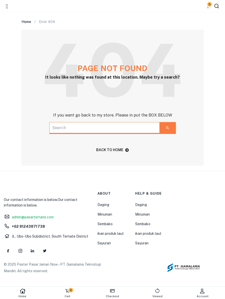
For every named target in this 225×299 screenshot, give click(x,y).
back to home (112, 150)
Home (22, 293)
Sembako (105, 224)
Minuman (104, 214)
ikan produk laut (110, 234)
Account (202, 293)
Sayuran (104, 243)
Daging (103, 205)
